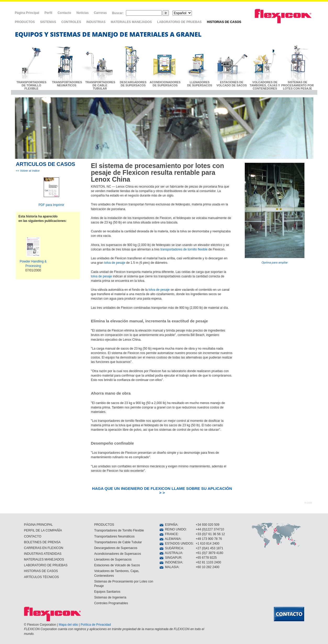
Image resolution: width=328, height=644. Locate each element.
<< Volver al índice (28, 170)
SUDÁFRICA (171, 548)
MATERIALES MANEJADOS (131, 22)
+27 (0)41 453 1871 (209, 548)
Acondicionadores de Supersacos (117, 554)
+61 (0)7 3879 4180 (209, 553)
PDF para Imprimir (51, 205)
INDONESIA (171, 562)
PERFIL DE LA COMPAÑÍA (43, 530)
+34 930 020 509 (207, 525)
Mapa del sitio (68, 624)
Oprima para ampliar (274, 213)
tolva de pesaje (114, 263)
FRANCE (169, 534)
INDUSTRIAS (95, 22)
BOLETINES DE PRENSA (42, 542)
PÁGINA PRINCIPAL (38, 525)
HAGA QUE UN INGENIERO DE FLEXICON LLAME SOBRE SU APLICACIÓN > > (162, 490)
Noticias (82, 13)
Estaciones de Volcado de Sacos (117, 565)
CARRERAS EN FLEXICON (43, 548)
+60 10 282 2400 (207, 567)
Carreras (100, 13)
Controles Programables (111, 603)
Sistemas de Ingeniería (110, 597)
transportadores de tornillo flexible (184, 249)
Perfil (48, 13)
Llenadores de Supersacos (113, 559)
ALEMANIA (170, 539)
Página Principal (27, 13)
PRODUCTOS (25, 22)
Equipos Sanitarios (107, 591)
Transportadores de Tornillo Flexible (119, 530)
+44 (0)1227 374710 (210, 529)
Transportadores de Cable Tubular (118, 542)
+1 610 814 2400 (207, 543)
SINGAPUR (170, 557)
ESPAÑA (168, 525)
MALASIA (169, 567)
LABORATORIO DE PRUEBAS (179, 22)
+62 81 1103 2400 (208, 562)
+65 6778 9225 (206, 557)
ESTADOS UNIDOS (176, 543)
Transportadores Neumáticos (114, 536)
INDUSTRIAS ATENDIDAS (43, 554)
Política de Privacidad (96, 624)
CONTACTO (32, 536)
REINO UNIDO (173, 529)
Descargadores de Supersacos (115, 548)
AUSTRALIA (171, 553)
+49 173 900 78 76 (209, 539)
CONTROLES (71, 22)
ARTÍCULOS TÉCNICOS (41, 577)
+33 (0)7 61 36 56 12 (210, 534)
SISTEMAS (48, 22)
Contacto (64, 13)
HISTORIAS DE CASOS (224, 22)
